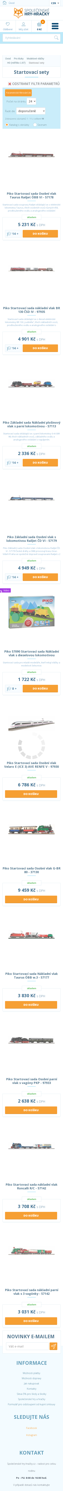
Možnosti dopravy (31, 1409)
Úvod (8, 3)
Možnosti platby (31, 1404)
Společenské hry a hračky (31, 1430)
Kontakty (31, 1420)
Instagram (31, 1466)
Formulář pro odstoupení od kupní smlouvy (31, 1435)
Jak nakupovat (31, 1414)
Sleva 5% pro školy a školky (31, 1425)
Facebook (31, 1459)
